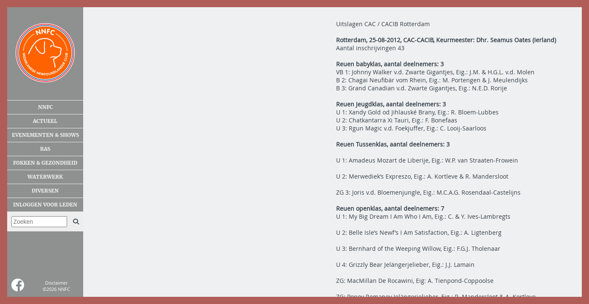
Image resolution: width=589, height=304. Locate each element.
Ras (45, 149)
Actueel (45, 121)
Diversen (45, 190)
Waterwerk (45, 177)
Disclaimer (56, 283)
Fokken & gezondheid (45, 163)
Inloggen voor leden (45, 204)
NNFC (45, 107)
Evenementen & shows (45, 135)
